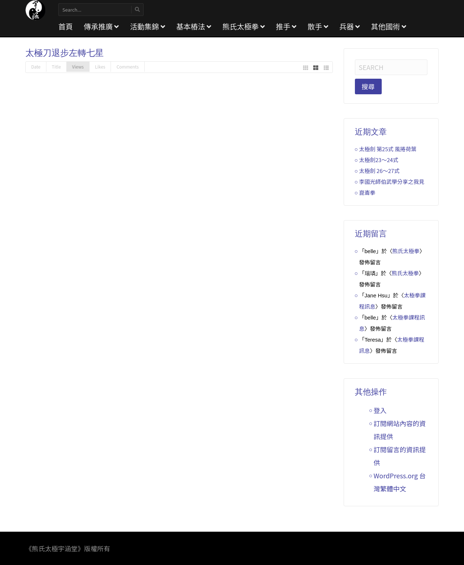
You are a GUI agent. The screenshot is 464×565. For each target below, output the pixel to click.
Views (78, 66)
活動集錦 (147, 26)
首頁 (65, 26)
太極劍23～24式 (378, 160)
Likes (100, 66)
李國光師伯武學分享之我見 (391, 181)
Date (36, 66)
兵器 (349, 26)
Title (56, 66)
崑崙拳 (367, 192)
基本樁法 (193, 26)
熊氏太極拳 (243, 26)
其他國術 (388, 26)
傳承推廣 (101, 26)
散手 (317, 26)
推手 (286, 26)
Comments (127, 66)
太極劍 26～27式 (379, 170)
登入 (380, 410)
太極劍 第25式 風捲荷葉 (388, 149)
